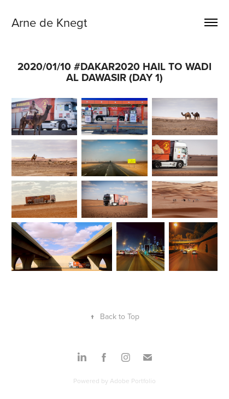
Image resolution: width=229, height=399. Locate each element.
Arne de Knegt (49, 22)
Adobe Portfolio (133, 380)
